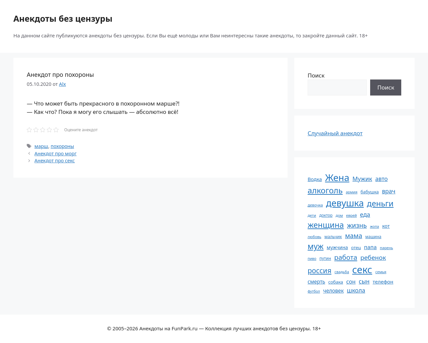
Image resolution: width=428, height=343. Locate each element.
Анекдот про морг (55, 153)
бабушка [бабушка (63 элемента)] (369, 192)
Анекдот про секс (54, 160)
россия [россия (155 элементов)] (319, 270)
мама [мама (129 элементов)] (353, 235)
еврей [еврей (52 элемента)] (351, 215)
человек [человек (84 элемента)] (333, 290)
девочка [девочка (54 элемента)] (315, 204)
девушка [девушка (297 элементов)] (345, 203)
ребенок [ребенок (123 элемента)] (373, 257)
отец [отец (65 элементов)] (356, 247)
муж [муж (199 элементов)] (316, 246)
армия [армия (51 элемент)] (351, 191)
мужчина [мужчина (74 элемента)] (337, 247)
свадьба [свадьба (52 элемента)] (341, 271)
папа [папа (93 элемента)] (370, 247)
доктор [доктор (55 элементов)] (326, 215)
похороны (62, 146)
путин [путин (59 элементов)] (325, 258)
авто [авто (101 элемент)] (381, 179)
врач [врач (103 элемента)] (388, 191)
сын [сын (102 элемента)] (364, 281)
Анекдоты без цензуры (62, 18)
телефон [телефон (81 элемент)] (383, 281)
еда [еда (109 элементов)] (365, 214)
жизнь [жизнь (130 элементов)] (357, 225)
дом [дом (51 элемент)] (339, 215)
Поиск (316, 75)
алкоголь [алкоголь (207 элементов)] (325, 190)
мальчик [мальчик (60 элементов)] (333, 236)
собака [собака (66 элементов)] (335, 282)
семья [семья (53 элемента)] (381, 271)
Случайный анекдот (335, 133)
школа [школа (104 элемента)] (356, 290)
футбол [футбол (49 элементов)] (314, 291)
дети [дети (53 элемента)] (312, 215)
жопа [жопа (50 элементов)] (374, 226)
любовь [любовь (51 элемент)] (314, 236)
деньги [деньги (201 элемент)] (380, 203)
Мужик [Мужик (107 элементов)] (362, 179)
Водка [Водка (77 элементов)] (315, 179)
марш (41, 146)
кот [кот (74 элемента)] (386, 226)
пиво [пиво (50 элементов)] (312, 258)
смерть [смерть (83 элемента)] (316, 281)
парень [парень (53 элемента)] (386, 247)
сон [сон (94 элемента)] (350, 281)
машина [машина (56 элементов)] (373, 236)
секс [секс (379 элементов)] (362, 269)
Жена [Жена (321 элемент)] (337, 177)
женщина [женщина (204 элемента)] (326, 224)
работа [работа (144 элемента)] (345, 257)
